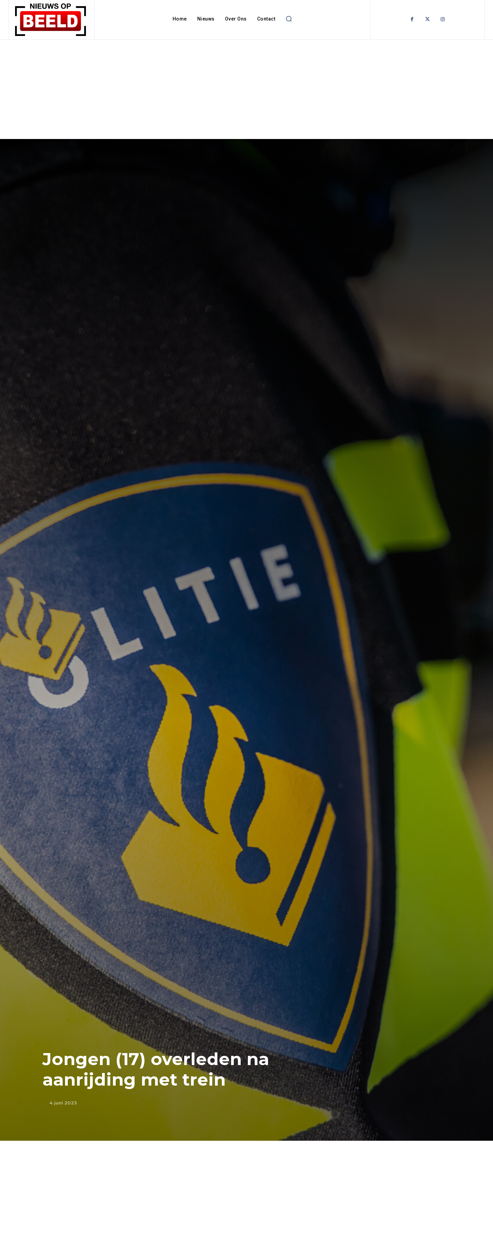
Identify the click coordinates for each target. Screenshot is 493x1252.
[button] (288, 18)
